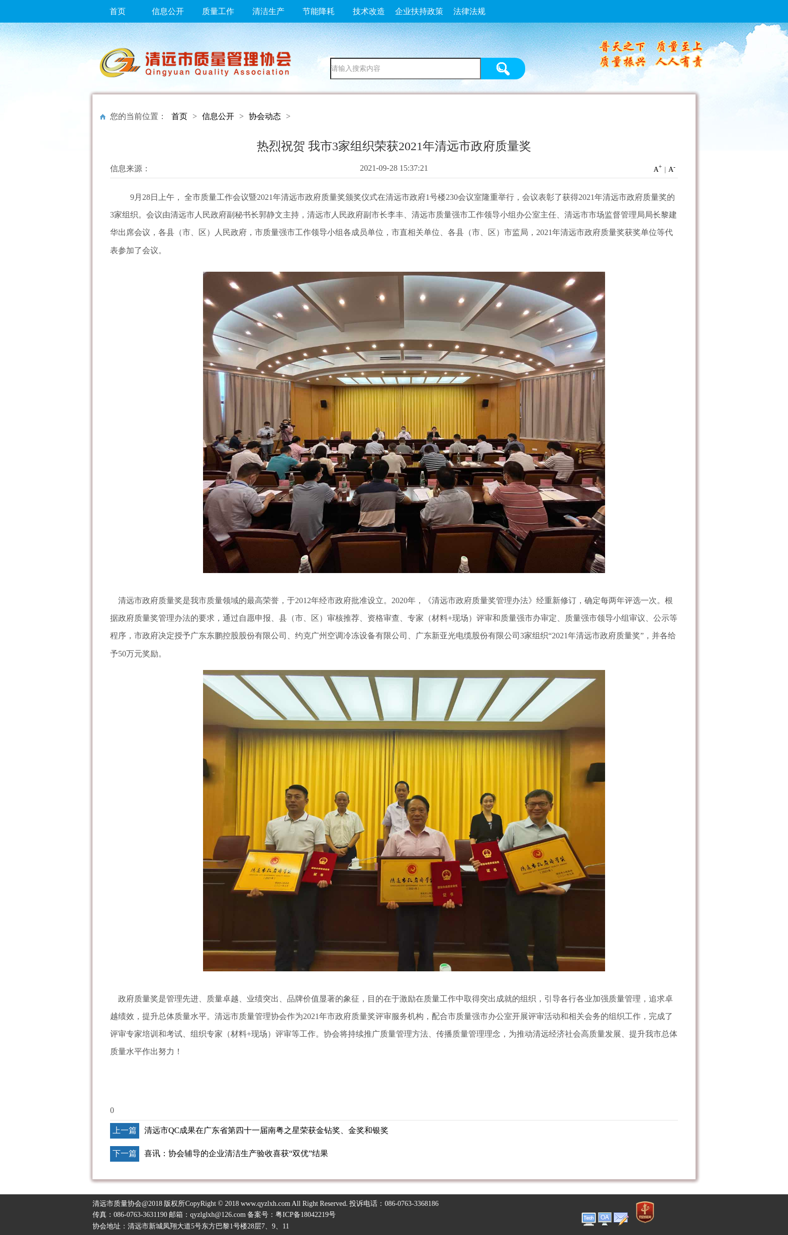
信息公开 (168, 11)
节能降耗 (319, 11)
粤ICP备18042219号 (305, 1214)
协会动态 (265, 116)
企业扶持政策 (419, 11)
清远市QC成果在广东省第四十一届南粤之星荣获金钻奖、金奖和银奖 (266, 1130)
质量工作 (218, 11)
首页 (118, 11)
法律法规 (469, 11)
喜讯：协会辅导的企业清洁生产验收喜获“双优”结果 (236, 1153)
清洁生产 (268, 11)
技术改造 (369, 11)
